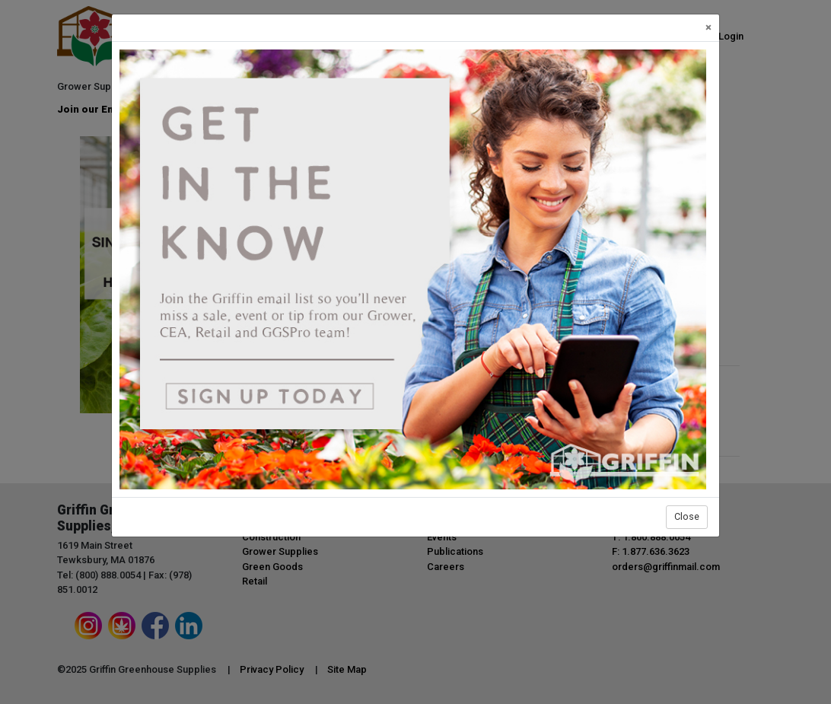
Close (686, 516)
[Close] (708, 27)
